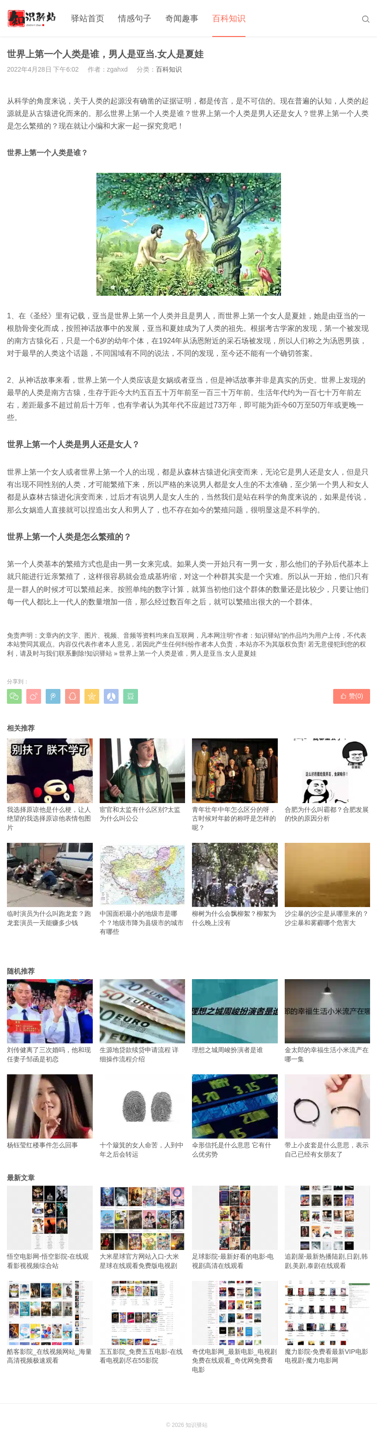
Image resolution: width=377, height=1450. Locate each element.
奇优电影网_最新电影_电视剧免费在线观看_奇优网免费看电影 (235, 1327)
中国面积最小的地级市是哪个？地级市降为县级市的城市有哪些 (143, 889)
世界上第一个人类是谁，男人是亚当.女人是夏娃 (188, 653)
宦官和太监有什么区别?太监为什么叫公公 (143, 780)
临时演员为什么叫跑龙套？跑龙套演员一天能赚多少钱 (50, 884)
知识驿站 (99, 653)
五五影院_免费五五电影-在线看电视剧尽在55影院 (143, 1323)
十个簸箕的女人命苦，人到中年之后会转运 (143, 1116)
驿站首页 (87, 18)
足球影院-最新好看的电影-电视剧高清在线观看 (235, 1227)
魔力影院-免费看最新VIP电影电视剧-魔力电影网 (328, 1323)
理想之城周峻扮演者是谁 (235, 1016)
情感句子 (134, 18)
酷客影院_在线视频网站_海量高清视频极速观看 (50, 1323)
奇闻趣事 (181, 18)
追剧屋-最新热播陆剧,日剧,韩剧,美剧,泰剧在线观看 (328, 1227)
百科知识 (228, 18)
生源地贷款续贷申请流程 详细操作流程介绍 (143, 1021)
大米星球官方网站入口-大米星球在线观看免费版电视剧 (143, 1227)
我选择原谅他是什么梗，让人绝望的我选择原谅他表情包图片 (50, 784)
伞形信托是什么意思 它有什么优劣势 (235, 1116)
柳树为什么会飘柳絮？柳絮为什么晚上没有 (235, 884)
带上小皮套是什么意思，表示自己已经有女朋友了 (328, 1116)
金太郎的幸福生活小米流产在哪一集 (328, 1021)
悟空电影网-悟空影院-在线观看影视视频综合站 (50, 1227)
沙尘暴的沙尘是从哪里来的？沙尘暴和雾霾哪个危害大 (328, 884)
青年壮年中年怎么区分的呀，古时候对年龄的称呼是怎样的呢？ (235, 784)
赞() (351, 696)
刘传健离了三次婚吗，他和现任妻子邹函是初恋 (50, 1021)
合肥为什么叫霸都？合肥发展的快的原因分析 (328, 780)
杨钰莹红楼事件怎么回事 (50, 1111)
